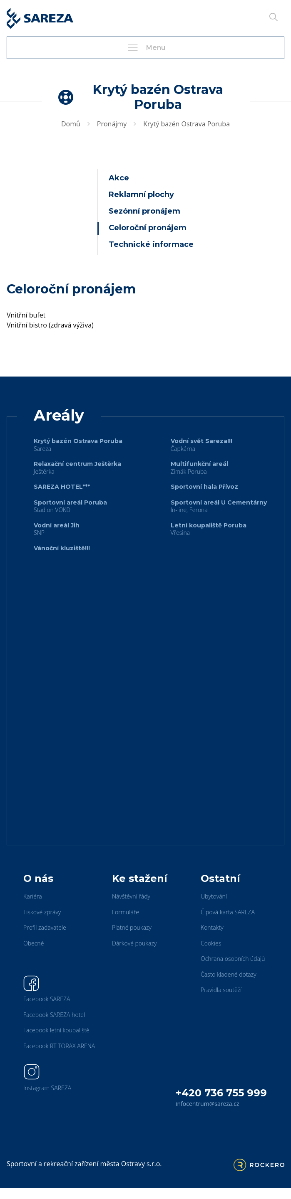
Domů (70, 123)
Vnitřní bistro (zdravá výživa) (50, 325)
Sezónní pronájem (144, 211)
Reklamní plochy (141, 194)
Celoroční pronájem (148, 227)
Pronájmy (112, 123)
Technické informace (151, 244)
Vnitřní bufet (26, 315)
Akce (119, 177)
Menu (145, 47)
